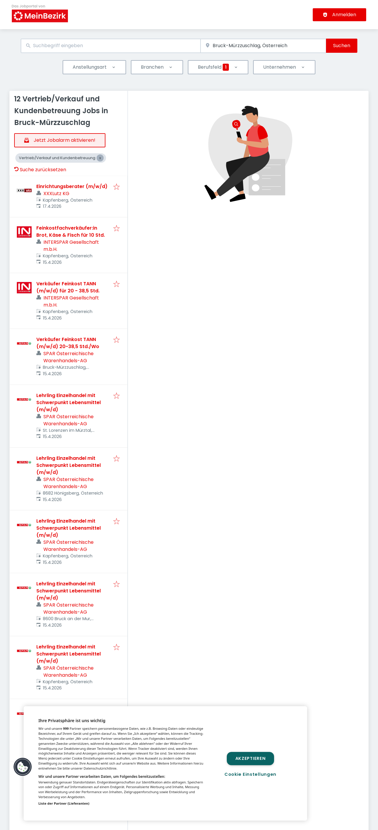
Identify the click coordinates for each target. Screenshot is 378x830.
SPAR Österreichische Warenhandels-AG (68, 357)
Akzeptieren (250, 758)
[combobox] (111, 46)
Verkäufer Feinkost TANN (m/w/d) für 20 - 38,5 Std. (68, 287)
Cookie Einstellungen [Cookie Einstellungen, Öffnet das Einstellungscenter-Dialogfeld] (250, 774)
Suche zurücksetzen (40, 169)
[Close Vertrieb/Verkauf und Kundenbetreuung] (100, 158)
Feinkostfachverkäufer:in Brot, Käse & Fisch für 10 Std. (70, 231)
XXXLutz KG (56, 193)
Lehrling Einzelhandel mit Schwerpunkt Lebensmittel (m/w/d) (68, 402)
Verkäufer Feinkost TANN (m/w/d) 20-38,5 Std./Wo (67, 343)
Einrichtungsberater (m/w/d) (71, 186)
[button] (22, 766)
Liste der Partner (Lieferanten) (63, 803)
